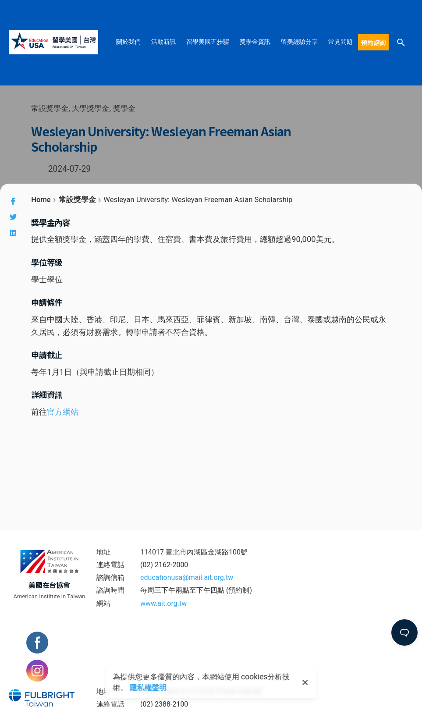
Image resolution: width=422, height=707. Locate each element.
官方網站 (62, 411)
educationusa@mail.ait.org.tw (186, 577)
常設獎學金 (49, 108)
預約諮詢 (373, 42)
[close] (305, 682)
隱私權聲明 (148, 687)
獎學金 (124, 108)
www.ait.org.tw (163, 603)
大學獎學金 (91, 108)
